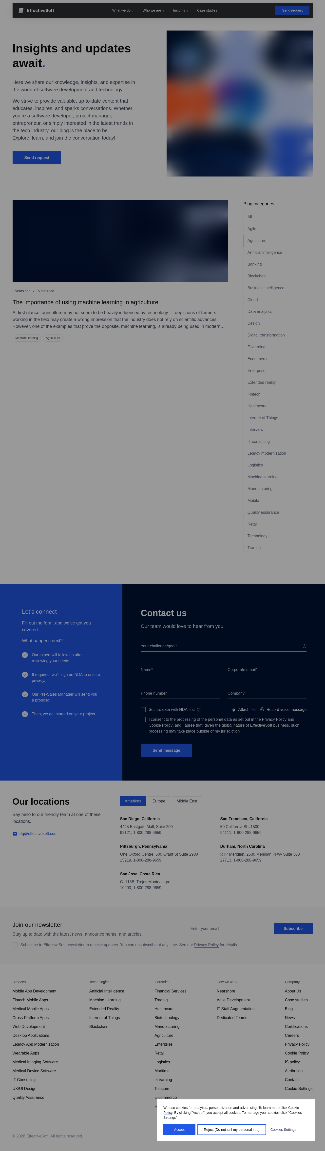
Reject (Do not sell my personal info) (232, 1130)
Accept (179, 1130)
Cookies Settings (283, 1130)
